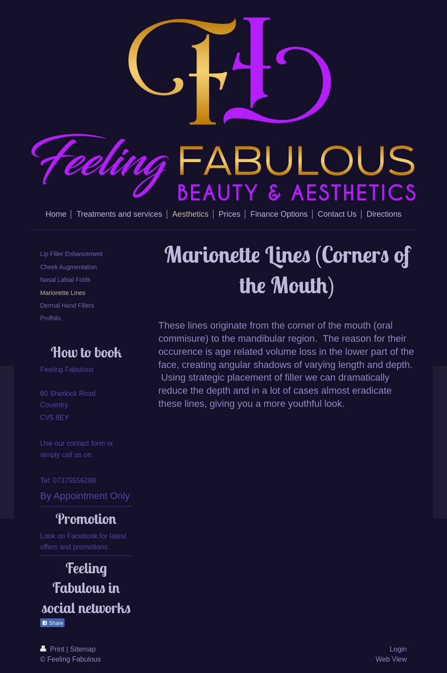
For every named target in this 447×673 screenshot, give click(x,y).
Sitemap (83, 649)
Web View (391, 659)
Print (53, 649)
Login (398, 649)
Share (52, 623)
